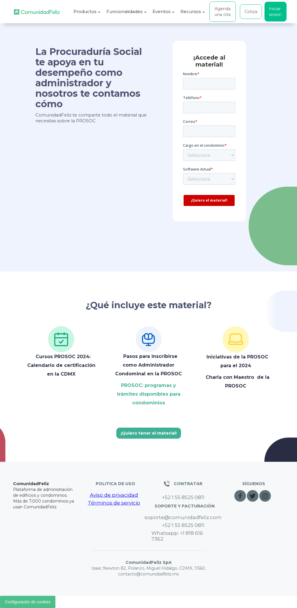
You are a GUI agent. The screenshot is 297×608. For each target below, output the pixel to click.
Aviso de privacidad (114, 495)
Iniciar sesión (275, 11)
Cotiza (251, 11)
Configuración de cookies (27, 602)
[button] (87, 11)
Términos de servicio (114, 503)
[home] (36, 11)
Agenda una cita (223, 11)
